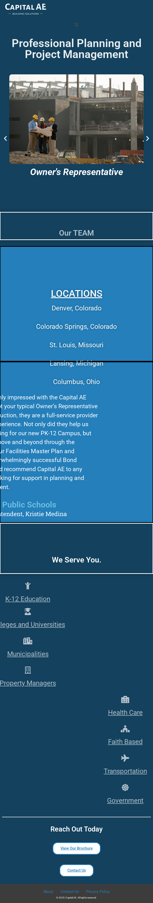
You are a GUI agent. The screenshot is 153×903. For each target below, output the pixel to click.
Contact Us (69, 891)
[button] (76, 24)
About (48, 891)
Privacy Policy (98, 891)
